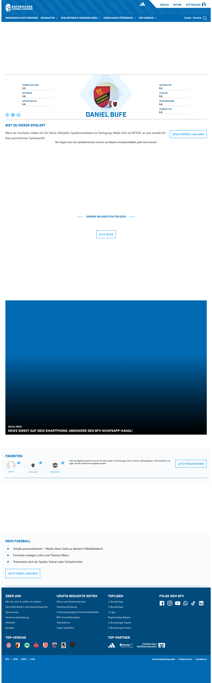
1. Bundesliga (115, 601)
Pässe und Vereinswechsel (71, 601)
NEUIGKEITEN (49, 18)
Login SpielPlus (65, 627)
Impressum (201, 659)
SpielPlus (164, 4)
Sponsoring (11, 612)
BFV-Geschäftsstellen (68, 617)
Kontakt (9, 627)
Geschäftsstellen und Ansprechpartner (26, 606)
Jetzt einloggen (193, 5)
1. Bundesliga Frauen (119, 622)
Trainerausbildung (67, 606)
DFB (15, 659)
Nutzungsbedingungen (163, 659)
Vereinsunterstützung (17, 617)
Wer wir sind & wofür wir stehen (23, 601)
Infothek (177, 4)
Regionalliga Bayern (119, 617)
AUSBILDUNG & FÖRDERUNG (119, 18)
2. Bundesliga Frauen (119, 627)
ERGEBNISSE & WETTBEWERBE (21, 18)
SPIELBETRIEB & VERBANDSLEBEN (81, 18)
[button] (7, 115)
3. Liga (111, 612)
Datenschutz (185, 659)
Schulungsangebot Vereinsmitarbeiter (78, 612)
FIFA (33, 659)
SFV (7, 659)
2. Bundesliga (115, 606)
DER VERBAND (148, 18)
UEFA (24, 659)
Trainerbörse (63, 622)
